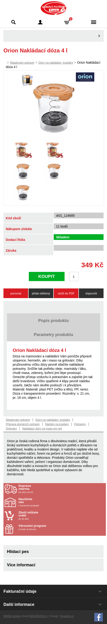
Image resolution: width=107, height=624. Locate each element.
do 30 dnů (45, 515)
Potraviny (80, 424)
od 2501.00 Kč (61, 488)
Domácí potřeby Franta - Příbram (54, 8)
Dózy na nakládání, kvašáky (56, 62)
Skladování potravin (22, 62)
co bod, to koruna (45, 527)
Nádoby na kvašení (57, 424)
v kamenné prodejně (45, 502)
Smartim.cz (67, 616)
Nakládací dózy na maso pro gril (42, 428)
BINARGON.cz (38, 616)
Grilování (11, 428)
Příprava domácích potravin (23, 424)
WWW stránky (12, 616)
